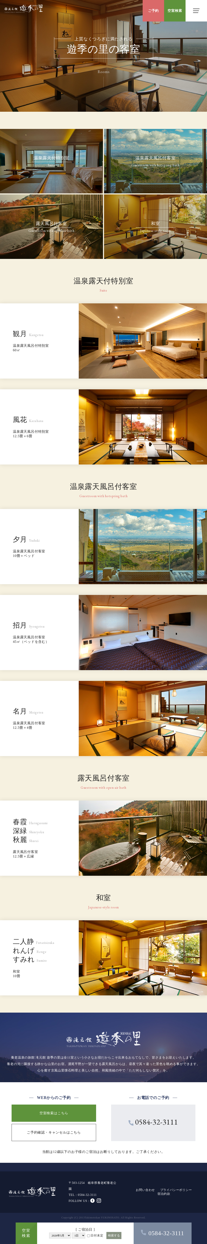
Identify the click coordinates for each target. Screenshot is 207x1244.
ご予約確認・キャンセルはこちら (54, 1132)
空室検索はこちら (53, 1113)
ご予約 (153, 10)
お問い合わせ (145, 1190)
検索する (114, 1235)
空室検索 (175, 10)
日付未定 (95, 1235)
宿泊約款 (163, 1193)
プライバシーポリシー (176, 1190)
